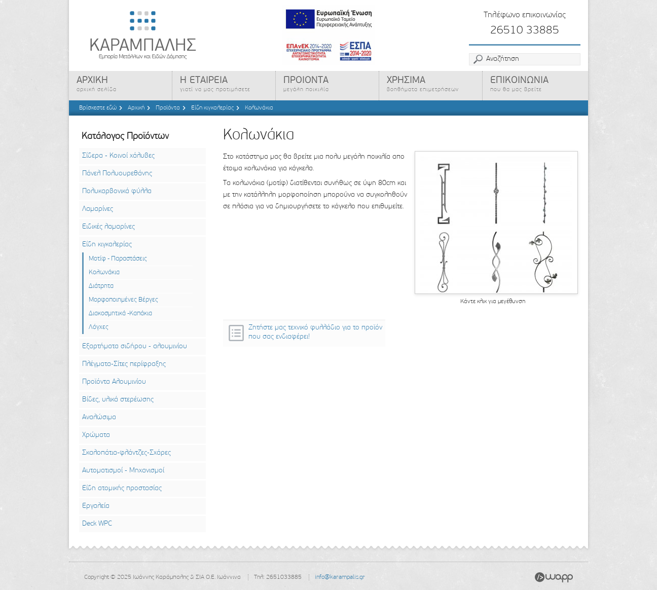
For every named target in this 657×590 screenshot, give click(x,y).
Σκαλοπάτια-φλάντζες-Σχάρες (126, 453)
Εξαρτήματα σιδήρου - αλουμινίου (134, 346)
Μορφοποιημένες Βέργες (123, 300)
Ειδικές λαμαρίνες (108, 227)
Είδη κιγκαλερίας (212, 108)
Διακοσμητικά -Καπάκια (120, 313)
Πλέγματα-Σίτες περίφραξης (124, 364)
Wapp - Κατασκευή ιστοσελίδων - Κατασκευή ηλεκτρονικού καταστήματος (554, 577)
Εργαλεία (96, 506)
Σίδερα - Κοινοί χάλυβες (118, 156)
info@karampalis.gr (340, 577)
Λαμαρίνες (97, 209)
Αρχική (136, 108)
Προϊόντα (168, 108)
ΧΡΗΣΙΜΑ (431, 85)
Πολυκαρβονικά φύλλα (117, 191)
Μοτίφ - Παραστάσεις (118, 258)
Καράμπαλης (165, 35)
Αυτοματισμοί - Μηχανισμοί (123, 470)
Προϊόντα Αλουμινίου (114, 382)
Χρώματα (96, 435)
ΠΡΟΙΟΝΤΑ (328, 85)
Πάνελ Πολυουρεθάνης (117, 173)
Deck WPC (97, 524)
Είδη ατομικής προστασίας (122, 488)
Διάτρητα (101, 286)
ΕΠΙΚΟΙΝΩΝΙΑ (536, 85)
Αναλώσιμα (99, 417)
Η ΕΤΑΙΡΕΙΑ (224, 85)
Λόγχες (98, 327)
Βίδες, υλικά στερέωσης (118, 399)
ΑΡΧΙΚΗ (121, 85)
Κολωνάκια (259, 108)
